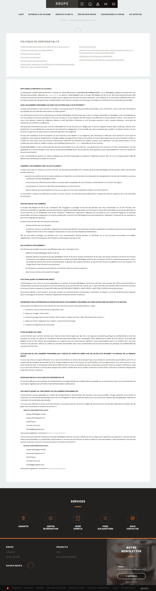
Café (21, 14)
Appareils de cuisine (39, 14)
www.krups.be (53, 95)
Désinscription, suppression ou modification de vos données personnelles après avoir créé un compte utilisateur (47, 65)
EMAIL (121, 567)
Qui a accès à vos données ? (30, 57)
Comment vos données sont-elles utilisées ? (37, 50)
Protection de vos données (30, 54)
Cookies (78, 143)
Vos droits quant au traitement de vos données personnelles (101, 60)
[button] (98, 4)
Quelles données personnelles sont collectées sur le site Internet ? (45, 47)
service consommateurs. (57, 433)
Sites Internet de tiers (87, 47)
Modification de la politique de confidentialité (95, 56)
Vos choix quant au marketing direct (33, 61)
